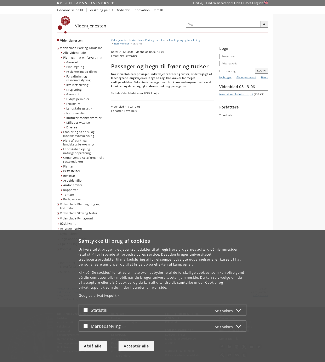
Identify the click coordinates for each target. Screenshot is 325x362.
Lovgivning (74, 90)
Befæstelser (71, 171)
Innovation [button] (142, 10)
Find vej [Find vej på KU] (198, 3)
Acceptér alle (136, 346)
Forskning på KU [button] (101, 10)
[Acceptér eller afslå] (87, 310)
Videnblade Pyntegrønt (76, 218)
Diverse (71, 127)
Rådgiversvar (72, 199)
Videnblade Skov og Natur (78, 213)
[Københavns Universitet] (64, 24)
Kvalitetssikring (77, 85)
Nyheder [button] (123, 10)
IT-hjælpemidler (78, 99)
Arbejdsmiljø (72, 180)
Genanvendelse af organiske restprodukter (83, 160)
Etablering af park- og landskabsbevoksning (79, 134)
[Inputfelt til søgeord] (223, 24)
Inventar (69, 176)
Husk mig (227, 71)
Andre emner (72, 185)
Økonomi (72, 94)
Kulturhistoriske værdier (84, 118)
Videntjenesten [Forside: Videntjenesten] (71, 40)
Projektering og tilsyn (81, 72)
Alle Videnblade (74, 53)
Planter (68, 166)
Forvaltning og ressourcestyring (78, 78)
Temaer (68, 195)
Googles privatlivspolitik (99, 295)
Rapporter (70, 190)
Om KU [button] (159, 10)
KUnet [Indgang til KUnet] (247, 3)
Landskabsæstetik (79, 108)
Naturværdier (76, 113)
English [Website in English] (258, 3)
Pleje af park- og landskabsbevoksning (78, 143)
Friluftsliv (73, 104)
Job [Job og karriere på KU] (238, 3)
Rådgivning (68, 223)
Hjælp (264, 77)
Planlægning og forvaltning (82, 57)
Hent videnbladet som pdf (236, 94)
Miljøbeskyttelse (78, 122)
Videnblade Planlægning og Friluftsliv (80, 206)
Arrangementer (71, 228)
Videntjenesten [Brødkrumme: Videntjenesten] (119, 40)
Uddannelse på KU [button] (70, 10)
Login (261, 70)
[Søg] (264, 24)
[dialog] (162, 296)
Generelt (72, 62)
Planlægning (75, 67)
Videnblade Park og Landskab (81, 48)
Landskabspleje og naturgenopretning (77, 151)
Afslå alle (93, 346)
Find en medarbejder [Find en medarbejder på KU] (219, 3)
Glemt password (246, 77)
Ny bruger (225, 77)
